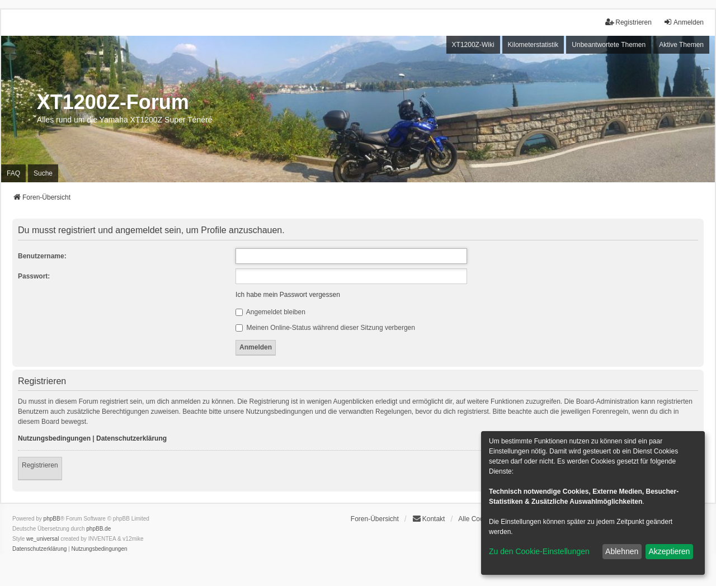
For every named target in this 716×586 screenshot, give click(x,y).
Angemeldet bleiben (270, 312)
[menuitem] (39, 549)
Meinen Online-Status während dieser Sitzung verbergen (325, 328)
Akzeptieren (669, 551)
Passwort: (34, 276)
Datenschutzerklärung (131, 438)
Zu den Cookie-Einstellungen (539, 551)
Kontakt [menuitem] (428, 518)
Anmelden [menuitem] (683, 22)
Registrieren (40, 465)
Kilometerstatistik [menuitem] (533, 45)
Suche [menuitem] (43, 173)
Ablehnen (621, 551)
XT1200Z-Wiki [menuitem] (473, 45)
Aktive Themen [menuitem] (681, 45)
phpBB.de (98, 529)
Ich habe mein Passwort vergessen (287, 295)
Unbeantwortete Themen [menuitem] (609, 45)
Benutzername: (42, 256)
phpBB (52, 519)
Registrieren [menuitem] (628, 22)
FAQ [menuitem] (13, 173)
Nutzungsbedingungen (54, 438)
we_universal (42, 539)
